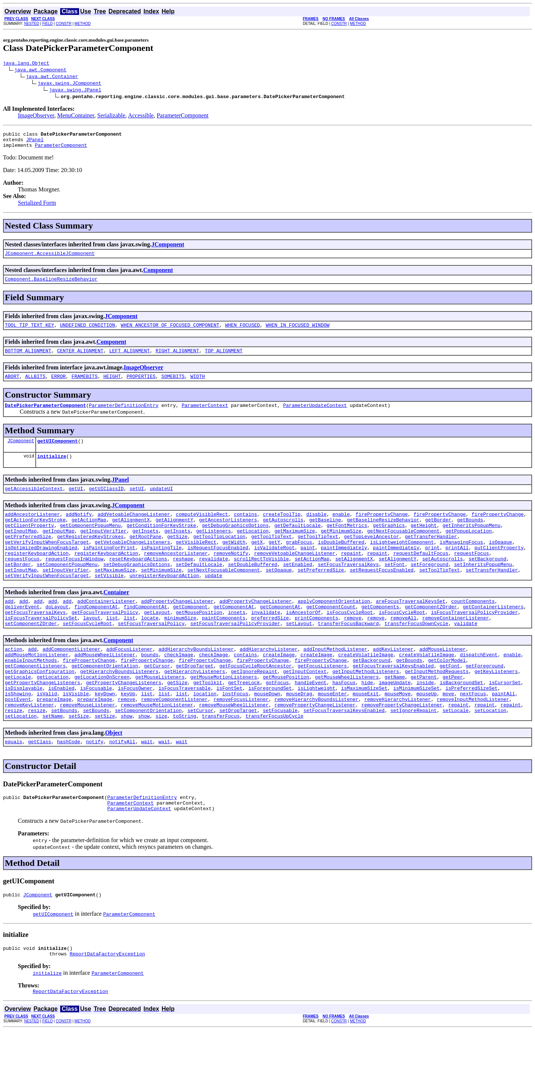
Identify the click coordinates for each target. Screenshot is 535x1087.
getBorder (438, 536)
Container (116, 620)
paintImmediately (344, 569)
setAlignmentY (397, 583)
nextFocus (473, 737)
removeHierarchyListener (397, 743)
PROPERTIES (141, 386)
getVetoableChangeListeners (132, 563)
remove (352, 650)
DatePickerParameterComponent (45, 416)
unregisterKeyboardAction (164, 603)
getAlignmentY (174, 536)
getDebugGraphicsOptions (235, 543)
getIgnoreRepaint (254, 710)
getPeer (452, 717)
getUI (76, 502)
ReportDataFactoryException (107, 1009)
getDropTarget (194, 703)
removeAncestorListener (176, 576)
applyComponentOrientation (334, 630)
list (112, 650)
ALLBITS (35, 386)
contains (245, 529)
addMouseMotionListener (37, 690)
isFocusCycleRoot (350, 643)
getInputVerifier (103, 549)
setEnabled (297, 589)
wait (147, 790)
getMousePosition (199, 643)
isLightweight (316, 730)
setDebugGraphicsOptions (136, 589)
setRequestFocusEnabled (382, 596)
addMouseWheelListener (104, 690)
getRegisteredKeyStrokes (90, 556)
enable (341, 529)
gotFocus (277, 723)
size (161, 763)
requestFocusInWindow (74, 583)
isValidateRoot (274, 569)
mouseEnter (332, 737)
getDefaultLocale (297, 543)
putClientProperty (499, 569)
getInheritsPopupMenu (471, 543)
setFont (395, 589)
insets (237, 643)
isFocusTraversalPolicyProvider (474, 643)
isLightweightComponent (402, 563)
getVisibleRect (196, 563)
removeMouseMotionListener (157, 750)
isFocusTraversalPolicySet (41, 650)
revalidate (213, 583)
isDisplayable (23, 730)
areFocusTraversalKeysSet (410, 630)
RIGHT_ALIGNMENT (177, 359)
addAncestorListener (32, 529)
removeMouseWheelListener (234, 750)
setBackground (487, 583)
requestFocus (471, 576)
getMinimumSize (341, 549)
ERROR (58, 386)
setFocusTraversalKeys (348, 589)
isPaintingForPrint (109, 569)
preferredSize (270, 650)
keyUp (128, 737)
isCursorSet (505, 723)
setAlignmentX (354, 583)
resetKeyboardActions (138, 583)
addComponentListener (71, 683)
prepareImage (54, 743)
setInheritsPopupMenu (483, 589)
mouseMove (398, 737)
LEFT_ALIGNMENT (129, 359)
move (448, 737)
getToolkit (207, 723)
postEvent (18, 743)
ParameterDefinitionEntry (123, 416)
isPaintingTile (161, 569)
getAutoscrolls (283, 536)
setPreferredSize (321, 596)
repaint (351, 576)
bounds (150, 690)
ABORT (12, 386)
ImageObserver (36, 116)
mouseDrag (299, 737)
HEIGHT (112, 386)
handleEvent (311, 723)
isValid (47, 737)
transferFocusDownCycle (416, 656)
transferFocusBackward (348, 656)
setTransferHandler (492, 596)
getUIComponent (57, 453)
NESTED (31, 24)
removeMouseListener (87, 750)
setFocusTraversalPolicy (151, 656)
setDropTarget (238, 757)
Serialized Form (37, 207)
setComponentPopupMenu (67, 589)
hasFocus (344, 723)
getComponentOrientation (104, 703)
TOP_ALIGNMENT (223, 359)
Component (158, 275)
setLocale (455, 757)
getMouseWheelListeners (347, 717)
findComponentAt (96, 636)
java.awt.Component (40, 70)
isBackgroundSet (461, 723)
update (213, 603)
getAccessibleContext (34, 502)
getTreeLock (244, 723)
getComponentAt (234, 636)
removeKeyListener (29, 750)
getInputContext (305, 710)
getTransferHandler (431, 556)
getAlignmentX (131, 536)
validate (465, 656)
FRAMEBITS (84, 386)
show (126, 763)
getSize (177, 556)
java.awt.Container (52, 77)
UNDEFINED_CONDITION (87, 332)
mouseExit (366, 737)
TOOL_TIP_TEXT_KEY (29, 332)
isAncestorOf (303, 643)
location (204, 737)
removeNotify (231, 576)
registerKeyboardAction (37, 576)
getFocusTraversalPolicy (104, 643)
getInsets (145, 549)
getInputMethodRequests (437, 710)
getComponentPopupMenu (90, 543)
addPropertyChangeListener (177, 630)
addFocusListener (129, 683)
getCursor (157, 703)
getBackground (371, 696)
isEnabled (61, 730)
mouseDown (267, 737)
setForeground (429, 589)
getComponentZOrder (431, 636)
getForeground (484, 703)
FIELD (47, 24)
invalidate (265, 643)
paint (308, 569)
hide (367, 723)
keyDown (105, 737)
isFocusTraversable (184, 730)
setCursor (200, 757)
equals (13, 790)
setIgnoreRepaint (413, 757)
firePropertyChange (382, 529)
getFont (450, 703)
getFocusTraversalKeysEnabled (393, 703)
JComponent (168, 249)
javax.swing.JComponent (69, 84)
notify (94, 790)
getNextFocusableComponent (403, 549)
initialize (51, 469)
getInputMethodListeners (366, 710)
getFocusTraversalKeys (35, 643)
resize (13, 757)
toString (184, 763)
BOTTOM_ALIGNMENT (28, 359)
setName (52, 763)
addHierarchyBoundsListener (196, 683)
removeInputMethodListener (473, 743)
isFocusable (96, 730)
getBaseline (325, 536)
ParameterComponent (183, 116)
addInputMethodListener (335, 683)
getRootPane (145, 556)
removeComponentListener (174, 743)
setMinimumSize (161, 596)
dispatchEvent (478, 690)
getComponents (380, 636)
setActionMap (312, 583)
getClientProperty (29, 543)
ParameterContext (205, 416)
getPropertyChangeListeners (42, 723)
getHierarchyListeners (194, 710)
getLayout (157, 643)
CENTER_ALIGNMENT (80, 359)
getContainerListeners (493, 636)
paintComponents (224, 650)
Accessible (140, 116)
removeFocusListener (241, 743)
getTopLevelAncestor (371, 556)
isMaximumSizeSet (364, 730)
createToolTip (281, 529)
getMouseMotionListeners (223, 717)
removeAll (403, 650)
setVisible (109, 603)
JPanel (34, 142)
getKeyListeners (496, 710)
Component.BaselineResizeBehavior (51, 285)
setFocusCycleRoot (87, 656)
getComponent (190, 636)
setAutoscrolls (442, 583)
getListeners (213, 549)
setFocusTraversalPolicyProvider (235, 656)
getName (395, 717)
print (432, 569)
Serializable (111, 116)
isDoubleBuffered (341, 563)
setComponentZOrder (31, 656)
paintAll (503, 737)
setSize (79, 763)
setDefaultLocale (199, 589)
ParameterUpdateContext (315, 416)
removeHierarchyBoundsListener (317, 743)
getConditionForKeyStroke (161, 543)
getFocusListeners (322, 703)
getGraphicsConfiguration (39, 710)
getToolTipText (271, 556)
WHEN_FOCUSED (242, 332)
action (13, 683)
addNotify (79, 529)
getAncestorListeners (228, 536)
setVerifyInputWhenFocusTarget (47, 603)
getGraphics (389, 543)
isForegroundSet (270, 730)
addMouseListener (442, 683)
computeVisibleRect (202, 529)
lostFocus (235, 737)
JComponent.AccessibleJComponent (50, 258)
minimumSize (180, 650)
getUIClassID (106, 502)
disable (316, 529)
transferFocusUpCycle (275, 763)
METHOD (83, 24)
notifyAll (122, 790)
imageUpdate (395, 723)
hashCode (68, 790)
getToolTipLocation (219, 556)
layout (92, 650)
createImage (279, 690)
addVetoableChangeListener (134, 529)
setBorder (18, 589)
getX (257, 563)
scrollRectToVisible (261, 583)
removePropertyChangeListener (314, 750)
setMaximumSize (115, 596)
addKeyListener (393, 683)
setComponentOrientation (148, 757)
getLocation (253, 549)
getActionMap (88, 536)
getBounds (470, 536)
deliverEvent (22, 636)
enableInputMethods (31, 696)
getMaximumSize (295, 549)
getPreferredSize (28, 556)
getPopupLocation (468, 549)
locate (150, 650)
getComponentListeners (35, 703)
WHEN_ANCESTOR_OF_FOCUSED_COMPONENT (170, 332)
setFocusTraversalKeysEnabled (344, 757)
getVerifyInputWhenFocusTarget (47, 563)
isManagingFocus (461, 563)
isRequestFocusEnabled (217, 569)
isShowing (18, 737)
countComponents (473, 630)
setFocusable (280, 757)
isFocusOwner (135, 730)
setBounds (64, 757)
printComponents (316, 650)
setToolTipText (439, 596)
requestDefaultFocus (420, 576)
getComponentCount (331, 636)
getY (274, 563)
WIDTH (197, 386)
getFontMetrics (347, 543)
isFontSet (229, 730)
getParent (424, 717)
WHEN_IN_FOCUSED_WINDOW (298, 332)
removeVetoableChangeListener (294, 576)
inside (425, 723)
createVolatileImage (365, 690)
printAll (456, 569)
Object (113, 780)
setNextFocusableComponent (223, 596)
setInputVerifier (65, 596)
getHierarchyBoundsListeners (119, 710)
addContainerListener (106, 630)
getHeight (424, 543)
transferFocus (221, 763)
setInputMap (21, 596)
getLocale (18, 717)
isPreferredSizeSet (471, 730)
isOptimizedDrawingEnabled (41, 569)
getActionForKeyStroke (35, 536)
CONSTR (63, 24)
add (9, 630)
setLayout (299, 656)
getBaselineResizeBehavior (383, 536)
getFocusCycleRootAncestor (255, 703)
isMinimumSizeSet (416, 730)
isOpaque (500, 563)
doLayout (56, 636)
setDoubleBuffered (253, 589)
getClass (39, 790)
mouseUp (426, 737)
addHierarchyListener (269, 683)
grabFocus (299, 563)
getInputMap (21, 549)
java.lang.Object (26, 64)
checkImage (178, 690)
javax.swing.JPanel (75, 90)
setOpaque (279, 596)
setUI (136, 502)
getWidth (233, 563)
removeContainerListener (455, 650)
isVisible (76, 737)
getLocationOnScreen (101, 717)
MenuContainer (75, 116)
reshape (183, 583)
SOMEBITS (172, 386)
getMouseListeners (160, 717)
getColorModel (447, 696)
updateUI (161, 502)
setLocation (490, 757)
